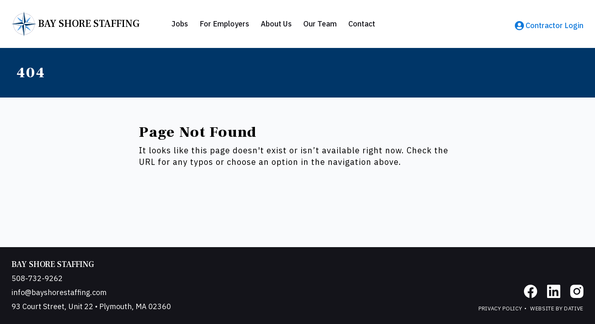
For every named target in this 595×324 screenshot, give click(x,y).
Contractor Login (549, 25)
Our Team (320, 24)
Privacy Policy (500, 308)
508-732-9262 (37, 278)
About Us (276, 24)
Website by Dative (556, 308)
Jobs (179, 24)
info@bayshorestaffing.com (59, 292)
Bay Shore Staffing (53, 264)
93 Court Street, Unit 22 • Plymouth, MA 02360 (91, 306)
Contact (361, 24)
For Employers (224, 24)
